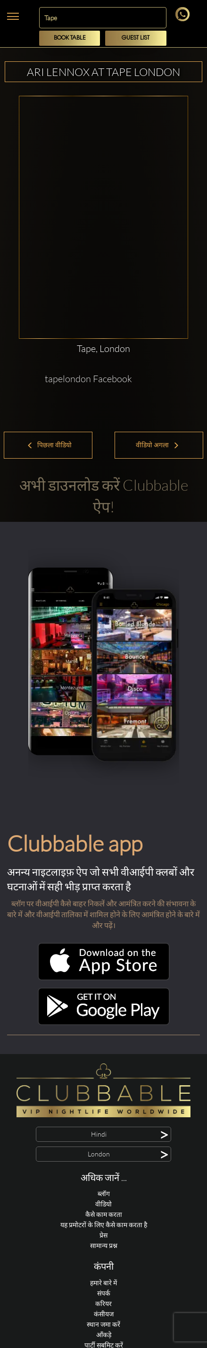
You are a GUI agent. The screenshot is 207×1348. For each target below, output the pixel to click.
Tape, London (103, 348)
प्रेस (103, 1235)
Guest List (135, 38)
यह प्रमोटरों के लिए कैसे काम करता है (103, 1225)
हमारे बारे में (103, 1283)
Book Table (70, 38)
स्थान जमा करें (103, 1324)
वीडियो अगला (157, 445)
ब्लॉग (104, 1193)
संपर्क (103, 1293)
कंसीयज (104, 1314)
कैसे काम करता (103, 1214)
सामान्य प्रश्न (103, 1245)
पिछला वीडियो (49, 445)
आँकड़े (103, 1335)
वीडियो (103, 1204)
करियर (103, 1303)
